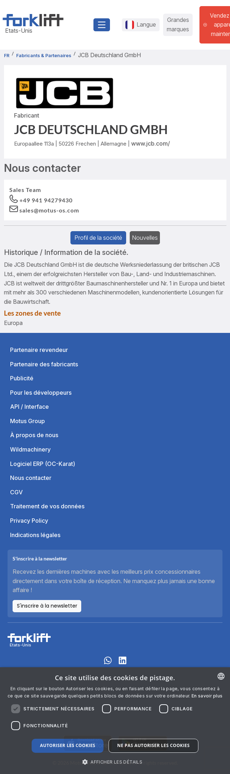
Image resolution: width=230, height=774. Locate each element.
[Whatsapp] (108, 663)
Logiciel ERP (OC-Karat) (42, 463)
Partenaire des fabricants (44, 364)
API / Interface (29, 406)
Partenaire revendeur (39, 349)
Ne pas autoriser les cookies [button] (153, 745)
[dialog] (115, 720)
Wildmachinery (30, 449)
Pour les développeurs (41, 392)
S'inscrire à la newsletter (47, 605)
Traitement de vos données (47, 506)
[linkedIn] (122, 663)
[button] (44, 210)
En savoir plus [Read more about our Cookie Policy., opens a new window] (207, 696)
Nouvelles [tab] (145, 237)
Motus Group (27, 421)
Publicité (21, 378)
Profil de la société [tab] (98, 237)
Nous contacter (30, 477)
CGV (16, 492)
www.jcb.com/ (150, 143)
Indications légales (35, 535)
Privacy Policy (29, 520)
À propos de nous (34, 435)
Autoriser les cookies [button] (67, 745)
